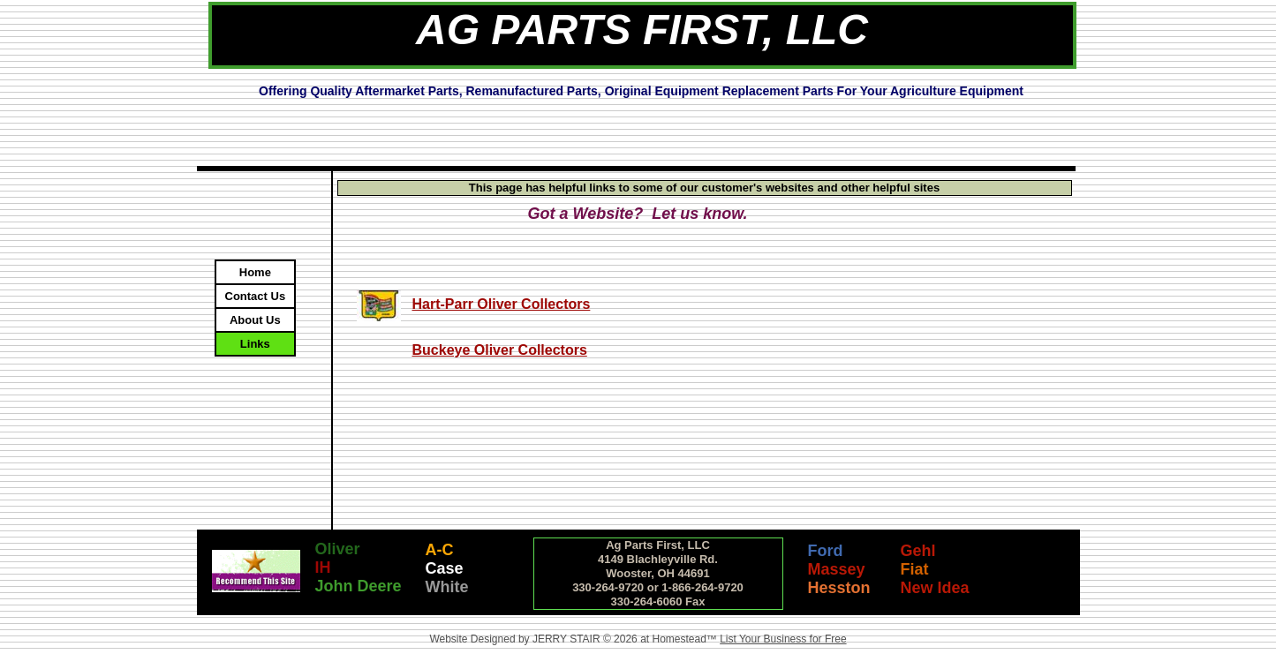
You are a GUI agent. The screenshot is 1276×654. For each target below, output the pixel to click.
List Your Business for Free (783, 639)
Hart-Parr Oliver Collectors (501, 304)
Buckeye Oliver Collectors (499, 349)
